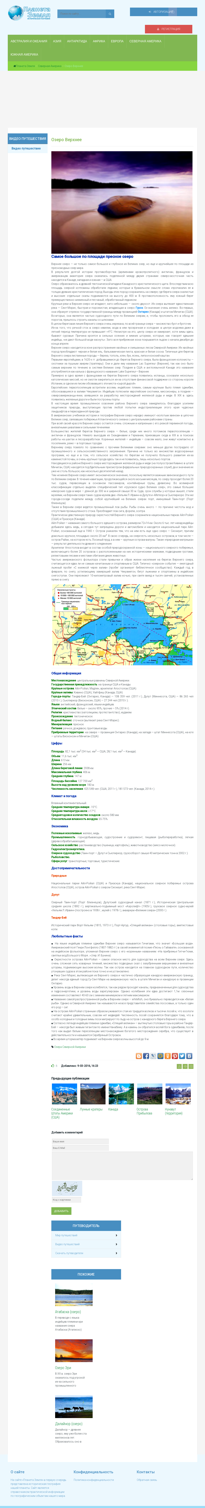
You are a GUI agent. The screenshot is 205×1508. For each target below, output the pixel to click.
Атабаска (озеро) (68, 1305)
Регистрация (130, 13)
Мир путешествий (66, 1229)
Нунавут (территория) (173, 1105)
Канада (113, 1103)
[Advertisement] (102, 93)
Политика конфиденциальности (94, 1472)
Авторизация (172, 13)
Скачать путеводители (69, 1246)
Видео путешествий (67, 1237)
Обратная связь (147, 1472)
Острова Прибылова (144, 1105)
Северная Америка (49, 59)
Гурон (139, 301)
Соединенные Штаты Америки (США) (62, 1107)
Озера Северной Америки (70, 1040)
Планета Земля (25, 59)
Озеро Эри (63, 1361)
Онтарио (143, 305)
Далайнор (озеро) (68, 1418)
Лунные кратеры (91, 1103)
